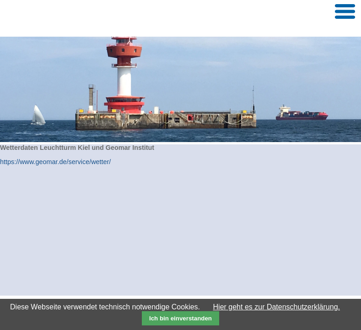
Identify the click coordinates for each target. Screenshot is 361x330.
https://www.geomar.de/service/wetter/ (55, 161)
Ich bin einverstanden (180, 318)
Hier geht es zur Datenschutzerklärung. (276, 307)
